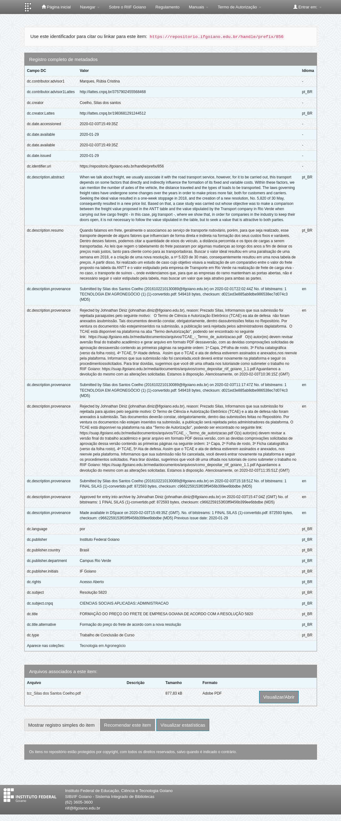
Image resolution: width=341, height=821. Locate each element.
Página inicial (56, 6)
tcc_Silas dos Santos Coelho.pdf (54, 693)
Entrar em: (307, 6)
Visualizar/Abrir (279, 697)
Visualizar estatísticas (182, 725)
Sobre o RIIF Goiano (127, 7)
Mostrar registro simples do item (61, 725)
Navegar (90, 7)
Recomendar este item (127, 725)
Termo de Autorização (239, 7)
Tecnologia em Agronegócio (103, 646)
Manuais (198, 7)
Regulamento (167, 7)
